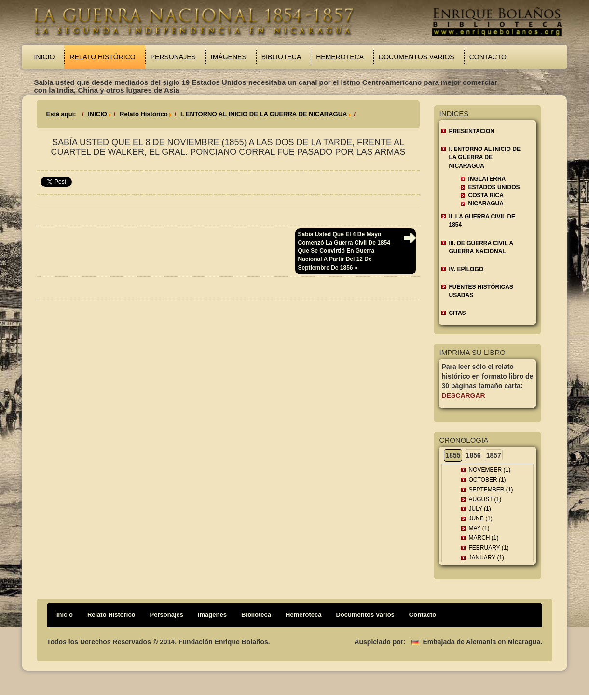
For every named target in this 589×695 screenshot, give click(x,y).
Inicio (44, 57)
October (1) (487, 480)
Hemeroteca (340, 57)
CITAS (457, 313)
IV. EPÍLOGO (466, 269)
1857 (493, 455)
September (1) (490, 489)
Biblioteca (281, 57)
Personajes (173, 57)
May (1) (478, 528)
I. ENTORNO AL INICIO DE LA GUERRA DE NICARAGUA (263, 114)
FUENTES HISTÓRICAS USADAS (481, 291)
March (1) (483, 537)
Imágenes (229, 57)
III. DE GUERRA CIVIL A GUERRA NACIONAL (481, 247)
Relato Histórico (102, 57)
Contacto (488, 57)
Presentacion (471, 131)
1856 (473, 455)
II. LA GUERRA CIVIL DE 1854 (482, 220)
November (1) (489, 469)
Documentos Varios (416, 57)
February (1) (488, 548)
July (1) (479, 508)
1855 (452, 455)
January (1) (486, 557)
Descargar (463, 395)
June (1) (480, 518)
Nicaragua (485, 203)
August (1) (484, 499)
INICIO (97, 114)
